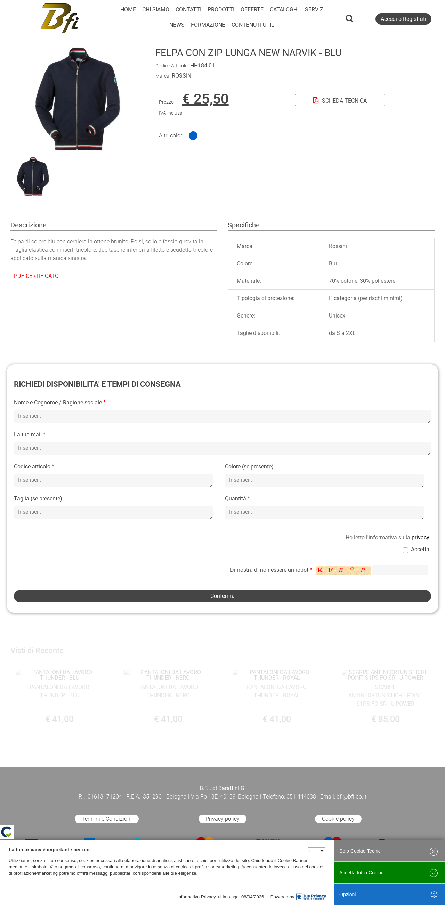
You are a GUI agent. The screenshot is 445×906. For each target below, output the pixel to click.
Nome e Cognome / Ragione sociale (60, 402)
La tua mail (30, 434)
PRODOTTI (221, 9)
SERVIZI (315, 9)
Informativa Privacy (196, 896)
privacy (420, 537)
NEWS (177, 25)
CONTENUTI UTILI (254, 25)
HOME (128, 9)
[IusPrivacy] (311, 897)
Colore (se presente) (249, 466)
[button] (77, 149)
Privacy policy (222, 819)
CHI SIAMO (155, 9)
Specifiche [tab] (244, 225)
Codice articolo (34, 466)
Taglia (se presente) (38, 498)
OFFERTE (252, 9)
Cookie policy (338, 819)
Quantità (237, 498)
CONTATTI (188, 9)
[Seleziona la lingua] (316, 850)
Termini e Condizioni (107, 819)
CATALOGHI (284, 9)
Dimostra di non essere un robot (271, 570)
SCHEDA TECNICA (340, 100)
